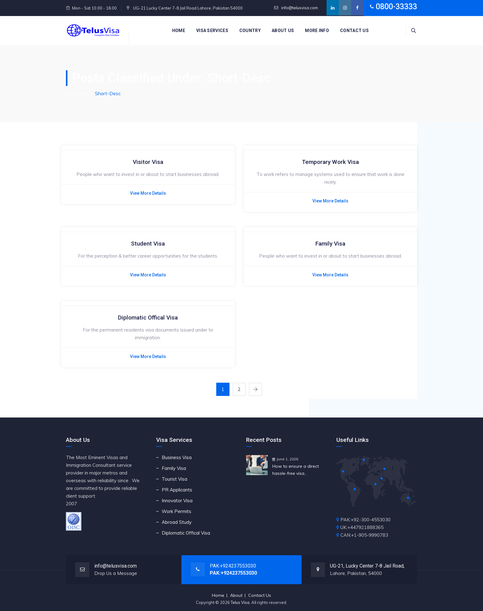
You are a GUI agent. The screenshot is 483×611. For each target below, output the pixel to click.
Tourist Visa (174, 479)
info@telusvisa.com (299, 7)
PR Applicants (177, 490)
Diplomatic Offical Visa (148, 317)
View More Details (148, 193)
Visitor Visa (148, 161)
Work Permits (176, 511)
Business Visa (177, 457)
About (236, 595)
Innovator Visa (177, 500)
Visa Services (212, 30)
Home (178, 30)
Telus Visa (240, 602)
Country (250, 30)
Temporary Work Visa (330, 161)
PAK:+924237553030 (233, 566)
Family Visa (330, 243)
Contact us (354, 30)
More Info (317, 30)
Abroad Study (177, 522)
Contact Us (259, 595)
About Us (283, 30)
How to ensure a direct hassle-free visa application (295, 470)
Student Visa (148, 243)
